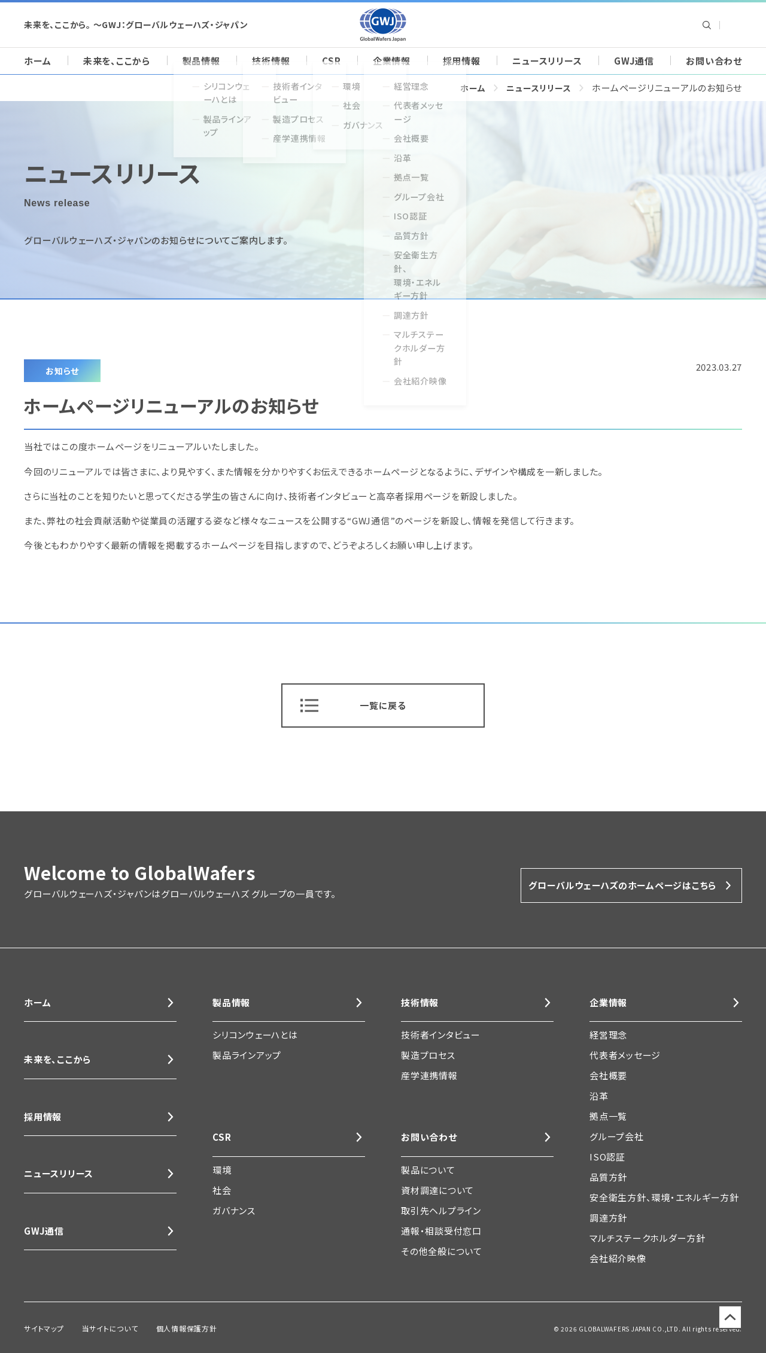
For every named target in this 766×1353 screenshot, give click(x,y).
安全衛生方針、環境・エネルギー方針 (664, 1198)
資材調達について (437, 1193)
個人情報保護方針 (167, 1327)
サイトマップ (41, 1327)
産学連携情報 (429, 1076)
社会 (222, 1193)
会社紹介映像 (617, 1259)
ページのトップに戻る (723, 1328)
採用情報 (462, 60)
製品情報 (201, 60)
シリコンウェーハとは (255, 1035)
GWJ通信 (634, 60)
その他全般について (441, 1254)
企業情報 (392, 60)
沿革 (599, 1096)
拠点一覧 (608, 1116)
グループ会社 (616, 1137)
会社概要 (608, 1076)
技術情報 (271, 60)
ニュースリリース (547, 60)
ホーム (37, 60)
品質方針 (608, 1177)
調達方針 (608, 1218)
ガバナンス (234, 1213)
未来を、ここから (116, 60)
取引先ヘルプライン (441, 1213)
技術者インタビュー (441, 1035)
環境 (222, 1172)
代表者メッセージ (625, 1055)
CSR (331, 60)
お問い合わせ (714, 60)
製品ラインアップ (246, 1055)
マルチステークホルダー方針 (647, 1238)
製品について (428, 1172)
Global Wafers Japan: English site (732, 25)
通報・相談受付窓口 (441, 1233)
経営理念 (608, 1035)
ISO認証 (607, 1157)
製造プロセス (428, 1055)
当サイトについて (99, 1327)
